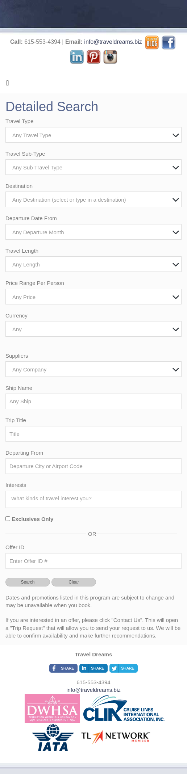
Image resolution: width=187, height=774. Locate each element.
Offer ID (14, 547)
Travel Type (19, 121)
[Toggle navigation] (7, 85)
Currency (16, 315)
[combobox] (93, 135)
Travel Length (21, 251)
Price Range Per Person (34, 283)
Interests (15, 485)
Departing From (24, 453)
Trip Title (15, 420)
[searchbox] (95, 498)
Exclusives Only (32, 519)
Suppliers (16, 356)
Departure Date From (31, 218)
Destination (19, 186)
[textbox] (95, 135)
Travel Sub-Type (25, 154)
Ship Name (18, 388)
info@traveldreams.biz (113, 42)
